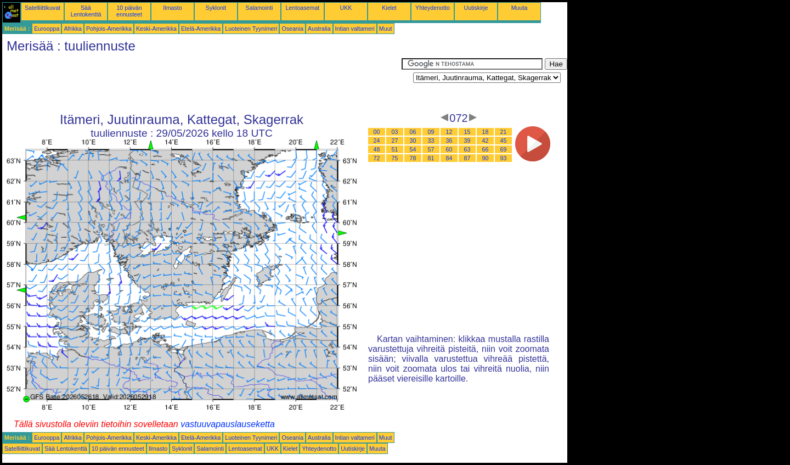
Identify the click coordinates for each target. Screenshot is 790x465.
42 (485, 140)
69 (503, 149)
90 (485, 158)
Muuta (519, 7)
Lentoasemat (303, 7)
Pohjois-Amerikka (109, 28)
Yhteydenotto (432, 7)
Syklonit (216, 7)
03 (395, 131)
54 (413, 149)
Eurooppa (46, 28)
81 (431, 158)
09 (431, 131)
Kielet (389, 7)
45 (503, 140)
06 (413, 131)
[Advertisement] (202, 83)
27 (395, 140)
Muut (385, 28)
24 (377, 140)
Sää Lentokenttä (86, 11)
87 (467, 158)
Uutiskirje (476, 7)
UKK (346, 7)
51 (395, 149)
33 (431, 140)
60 (449, 149)
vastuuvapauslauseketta (227, 424)
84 (449, 158)
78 (413, 158)
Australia (319, 28)
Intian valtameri (355, 28)
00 (377, 131)
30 (413, 140)
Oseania (292, 28)
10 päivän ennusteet (129, 11)
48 (377, 149)
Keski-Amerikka (156, 28)
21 (503, 131)
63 (467, 149)
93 (503, 158)
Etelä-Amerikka (201, 28)
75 (395, 158)
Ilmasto (172, 7)
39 (467, 140)
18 (485, 131)
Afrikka (73, 28)
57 (431, 149)
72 (377, 158)
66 (485, 149)
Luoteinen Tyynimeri (251, 28)
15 (467, 131)
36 (449, 140)
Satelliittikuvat (42, 7)
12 (449, 131)
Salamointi (259, 7)
